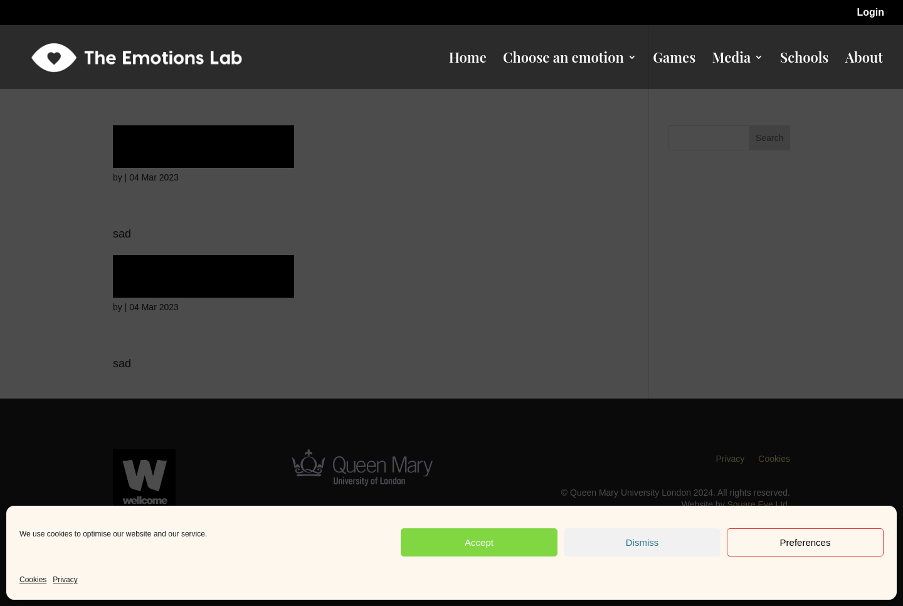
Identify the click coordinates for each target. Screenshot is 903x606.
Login (870, 13)
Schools (804, 59)
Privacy (65, 579)
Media (731, 59)
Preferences (805, 542)
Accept (479, 542)
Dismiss (642, 542)
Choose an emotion (563, 59)
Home (468, 59)
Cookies (32, 579)
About (864, 59)
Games (674, 59)
